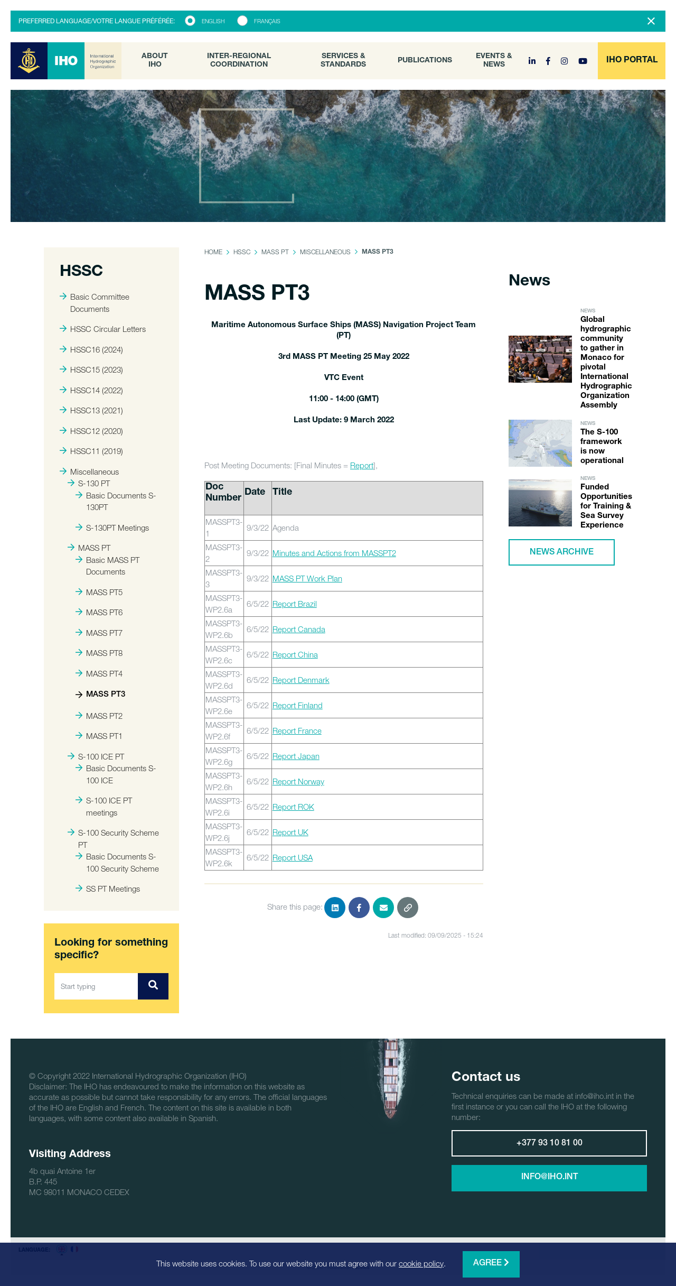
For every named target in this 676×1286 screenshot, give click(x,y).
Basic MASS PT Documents (107, 566)
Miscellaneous (89, 471)
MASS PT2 (99, 715)
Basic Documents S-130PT (116, 501)
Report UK (290, 832)
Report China (295, 654)
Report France (297, 730)
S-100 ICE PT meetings (104, 806)
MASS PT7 (99, 632)
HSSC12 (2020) (91, 431)
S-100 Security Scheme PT (113, 838)
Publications (425, 60)
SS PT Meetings (108, 888)
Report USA (293, 857)
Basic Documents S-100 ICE (116, 774)
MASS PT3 (100, 695)
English (213, 21)
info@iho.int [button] (549, 1177)
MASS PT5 (99, 592)
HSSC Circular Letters (103, 329)
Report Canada (299, 629)
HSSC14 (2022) (91, 390)
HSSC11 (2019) (91, 451)
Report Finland (298, 705)
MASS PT (89, 547)
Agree (491, 1263)
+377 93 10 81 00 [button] (550, 1144)
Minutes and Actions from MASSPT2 (334, 553)
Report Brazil (295, 603)
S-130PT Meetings (112, 527)
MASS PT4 (99, 673)
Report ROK (293, 806)
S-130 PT (89, 483)
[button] (631, 60)
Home (213, 252)
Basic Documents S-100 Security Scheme (117, 862)
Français (267, 21)
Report (361, 465)
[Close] (651, 21)
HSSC (241, 252)
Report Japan (296, 756)
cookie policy (421, 1263)
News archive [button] (562, 553)
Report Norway (298, 781)
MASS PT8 (99, 653)
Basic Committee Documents (94, 302)
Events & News (494, 61)
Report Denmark (301, 679)
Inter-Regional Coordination (239, 61)
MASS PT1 (99, 736)
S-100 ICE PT (96, 756)
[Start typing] (96, 986)
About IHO (155, 61)
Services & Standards (343, 61)
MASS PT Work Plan (307, 578)
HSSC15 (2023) (91, 369)
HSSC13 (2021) (91, 410)
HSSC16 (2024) (91, 349)
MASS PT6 (99, 612)
